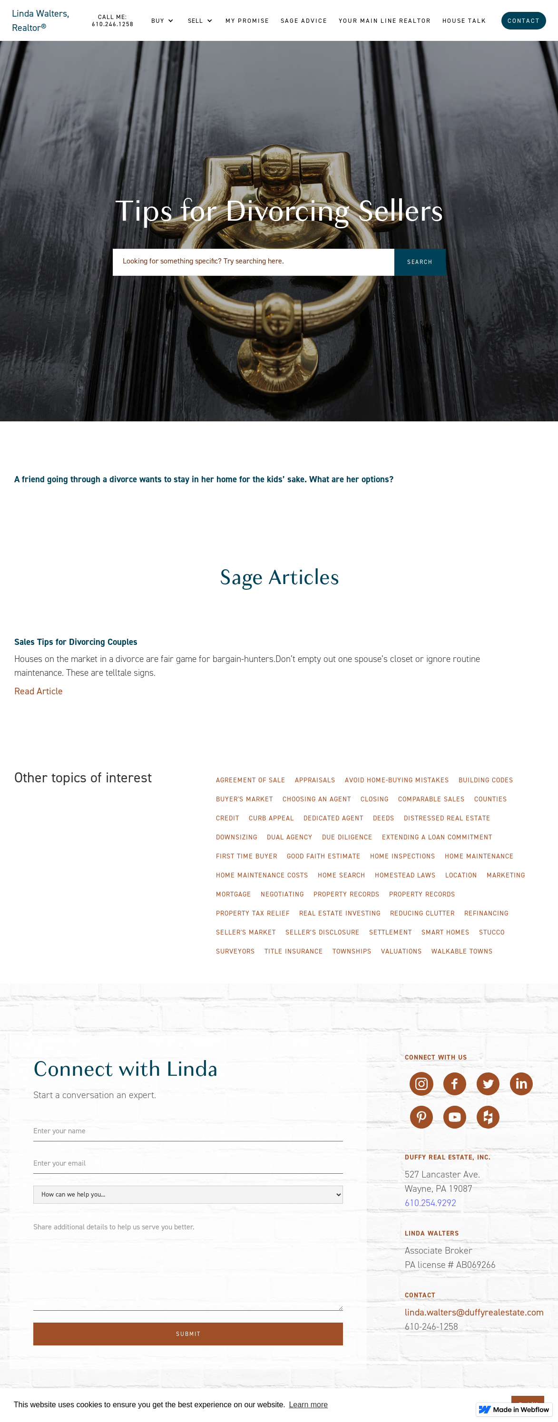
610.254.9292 (430, 1203)
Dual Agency (290, 837)
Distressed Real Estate (447, 818)
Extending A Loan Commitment (437, 837)
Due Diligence (347, 837)
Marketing (506, 875)
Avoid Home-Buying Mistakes (397, 780)
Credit (227, 818)
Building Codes (486, 780)
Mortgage (233, 894)
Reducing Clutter (422, 913)
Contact (524, 21)
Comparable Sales (431, 799)
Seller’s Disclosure (322, 932)
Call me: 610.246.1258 (113, 20)
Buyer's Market (244, 799)
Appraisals (315, 780)
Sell (195, 21)
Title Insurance (293, 951)
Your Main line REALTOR (385, 21)
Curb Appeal (271, 818)
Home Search (341, 875)
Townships (352, 951)
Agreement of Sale (250, 780)
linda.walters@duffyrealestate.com (474, 1312)
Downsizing (236, 837)
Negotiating (282, 894)
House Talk (464, 21)
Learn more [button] (308, 1405)
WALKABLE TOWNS (462, 951)
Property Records (346, 894)
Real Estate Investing (340, 913)
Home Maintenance (479, 856)
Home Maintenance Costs (262, 875)
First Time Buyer (246, 856)
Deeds (383, 818)
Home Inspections (402, 856)
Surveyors (235, 951)
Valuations (401, 951)
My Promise (247, 21)
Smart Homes (445, 932)
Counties (490, 799)
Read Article (38, 691)
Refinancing (486, 913)
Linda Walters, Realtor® (40, 20)
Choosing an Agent (317, 799)
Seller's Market (246, 932)
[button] (162, 21)
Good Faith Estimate (324, 856)
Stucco (492, 932)
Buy (157, 21)
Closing (375, 799)
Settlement (390, 932)
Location (461, 875)
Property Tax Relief (253, 913)
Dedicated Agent (333, 818)
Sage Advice (304, 21)
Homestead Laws (405, 875)
